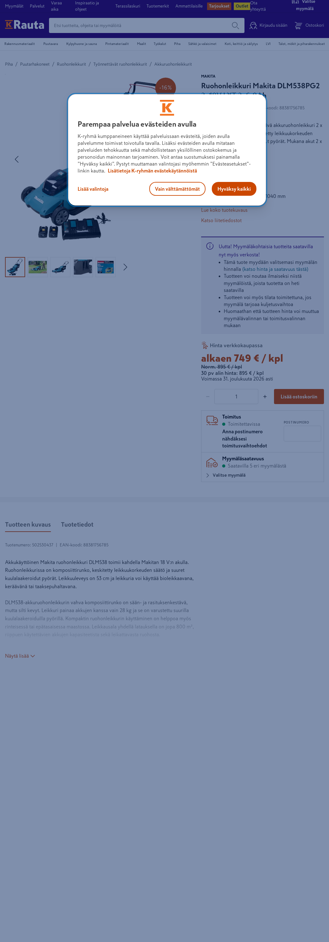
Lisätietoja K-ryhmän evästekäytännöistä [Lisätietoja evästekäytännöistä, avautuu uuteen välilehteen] (152, 170)
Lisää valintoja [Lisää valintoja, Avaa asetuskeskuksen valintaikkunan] (93, 188)
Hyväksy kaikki (234, 188)
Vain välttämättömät (177, 188)
